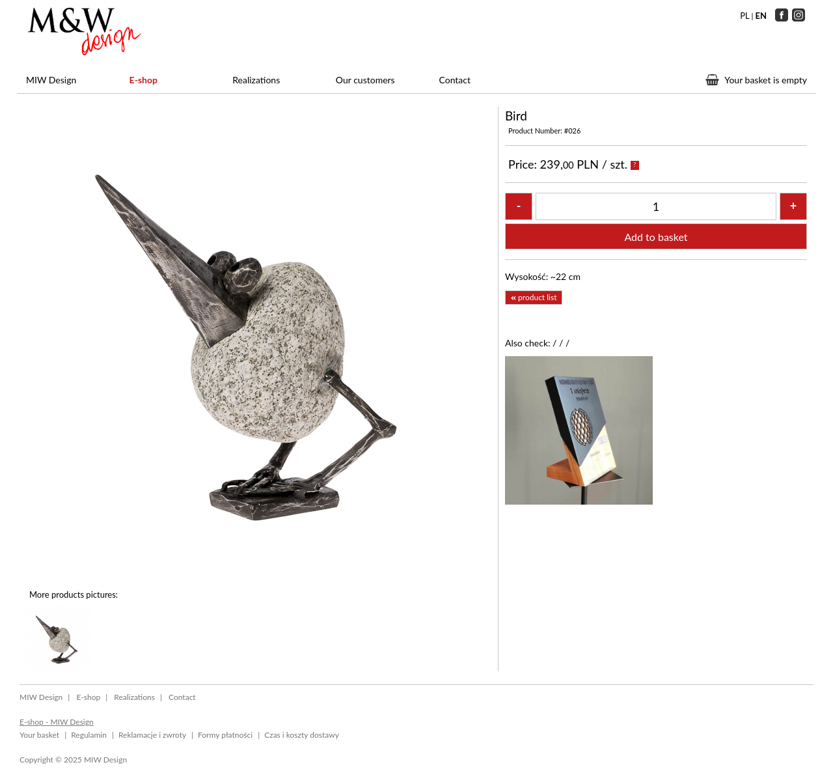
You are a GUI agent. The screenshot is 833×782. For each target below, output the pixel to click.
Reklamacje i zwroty (152, 735)
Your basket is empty (765, 79)
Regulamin (89, 735)
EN (761, 15)
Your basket (39, 735)
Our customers (365, 79)
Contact (455, 79)
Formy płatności (225, 735)
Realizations (256, 79)
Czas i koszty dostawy (301, 735)
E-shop (143, 79)
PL (744, 15)
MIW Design (51, 79)
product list (533, 297)
